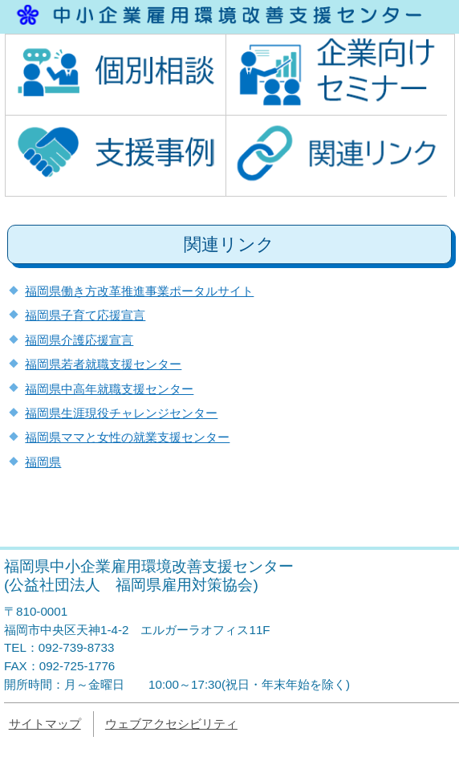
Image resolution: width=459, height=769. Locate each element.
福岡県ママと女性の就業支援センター (127, 437)
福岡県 (43, 462)
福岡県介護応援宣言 (79, 340)
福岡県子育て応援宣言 (85, 315)
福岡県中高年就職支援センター (109, 389)
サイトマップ (45, 723)
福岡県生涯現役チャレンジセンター (121, 413)
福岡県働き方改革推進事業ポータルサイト (139, 291)
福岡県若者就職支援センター (103, 364)
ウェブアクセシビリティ (171, 723)
